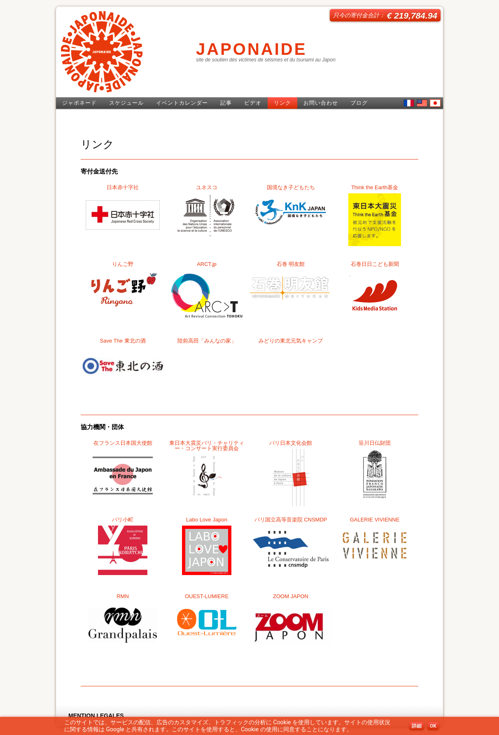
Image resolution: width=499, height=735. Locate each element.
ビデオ (252, 103)
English (422, 103)
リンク (282, 103)
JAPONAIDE (251, 49)
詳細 (417, 726)
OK (433, 726)
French (408, 103)
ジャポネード (79, 103)
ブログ (359, 103)
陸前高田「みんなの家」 (206, 341)
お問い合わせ (320, 103)
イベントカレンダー (182, 103)
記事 (226, 103)
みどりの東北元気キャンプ (291, 341)
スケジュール (126, 103)
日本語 (435, 103)
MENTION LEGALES (96, 715)
